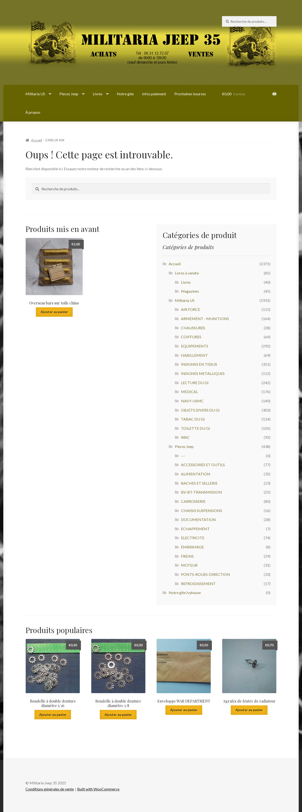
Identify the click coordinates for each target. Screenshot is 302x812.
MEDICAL (189, 391)
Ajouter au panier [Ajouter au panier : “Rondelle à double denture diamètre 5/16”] (53, 714)
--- (183, 455)
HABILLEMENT (194, 355)
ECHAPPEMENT (195, 528)
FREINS (187, 556)
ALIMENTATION (195, 474)
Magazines (190, 291)
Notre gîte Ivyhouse (185, 592)
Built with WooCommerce (98, 789)
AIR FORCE (190, 309)
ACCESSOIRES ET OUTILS (203, 464)
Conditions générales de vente (49, 789)
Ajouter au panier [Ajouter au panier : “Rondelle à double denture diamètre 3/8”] (118, 714)
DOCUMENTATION (198, 519)
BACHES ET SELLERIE (199, 483)
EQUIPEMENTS (194, 346)
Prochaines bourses (190, 93)
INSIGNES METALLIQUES (203, 373)
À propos (32, 112)
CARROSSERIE (193, 501)
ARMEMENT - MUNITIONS (205, 318)
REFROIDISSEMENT (198, 583)
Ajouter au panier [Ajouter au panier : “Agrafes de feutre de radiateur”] (249, 710)
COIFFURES (191, 336)
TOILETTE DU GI (195, 428)
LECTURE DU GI (195, 382)
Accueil (36, 140)
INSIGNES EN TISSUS (199, 364)
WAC (185, 437)
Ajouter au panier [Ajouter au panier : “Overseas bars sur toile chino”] (54, 312)
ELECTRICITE (192, 537)
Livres (97, 93)
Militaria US (35, 93)
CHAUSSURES (193, 328)
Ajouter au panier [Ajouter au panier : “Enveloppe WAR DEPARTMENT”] (183, 710)
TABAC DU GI (193, 419)
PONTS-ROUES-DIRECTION (205, 574)
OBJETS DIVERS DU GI (200, 410)
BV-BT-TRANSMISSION (201, 492)
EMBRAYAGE (192, 547)
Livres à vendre (187, 273)
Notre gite (125, 93)
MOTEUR (189, 565)
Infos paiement (154, 93)
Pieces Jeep (68, 93)
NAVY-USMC (192, 401)
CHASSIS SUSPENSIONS (201, 510)
